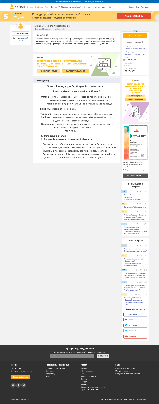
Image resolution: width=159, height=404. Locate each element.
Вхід (137, 7)
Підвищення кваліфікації (71, 7)
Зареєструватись (21, 34)
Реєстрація (145, 7)
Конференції (50, 374)
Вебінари (49, 371)
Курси (48, 376)
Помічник (55, 7)
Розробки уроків (139, 54)
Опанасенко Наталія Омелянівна (135, 49)
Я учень (131, 7)
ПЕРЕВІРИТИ (103, 356)
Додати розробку (135, 176)
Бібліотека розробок (88, 371)
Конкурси (87, 7)
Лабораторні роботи (88, 376)
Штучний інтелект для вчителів (93, 387)
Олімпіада (96, 7)
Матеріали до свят (122, 371)
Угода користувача (106, 399)
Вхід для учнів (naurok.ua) (125, 368)
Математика (127, 54)
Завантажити (135, 35)
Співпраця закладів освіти (21, 371)
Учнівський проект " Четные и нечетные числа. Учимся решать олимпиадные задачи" (135, 217)
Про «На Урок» (16, 368)
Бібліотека (39, 7)
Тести (47, 7)
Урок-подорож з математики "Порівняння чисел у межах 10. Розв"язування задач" (135, 288)
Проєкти (84, 379)
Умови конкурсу (134, 16)
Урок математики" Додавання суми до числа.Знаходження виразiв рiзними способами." (135, 275)
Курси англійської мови (90, 390)
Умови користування (121, 399)
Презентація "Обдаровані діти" (135, 207)
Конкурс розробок (61, 14)
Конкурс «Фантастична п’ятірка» (127, 374)
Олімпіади (85, 384)
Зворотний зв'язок (20, 377)
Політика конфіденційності (138, 399)
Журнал (30, 7)
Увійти (20, 40)
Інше (104, 7)
